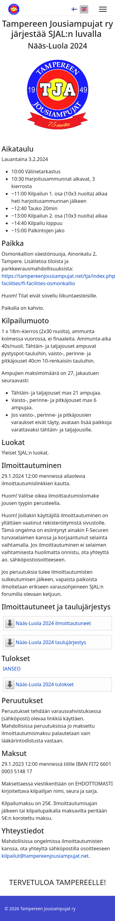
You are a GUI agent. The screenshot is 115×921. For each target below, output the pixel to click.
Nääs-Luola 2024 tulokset (45, 684)
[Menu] (103, 9)
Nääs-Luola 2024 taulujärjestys (51, 642)
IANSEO (12, 668)
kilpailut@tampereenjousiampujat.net (45, 855)
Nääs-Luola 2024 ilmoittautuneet (53, 623)
